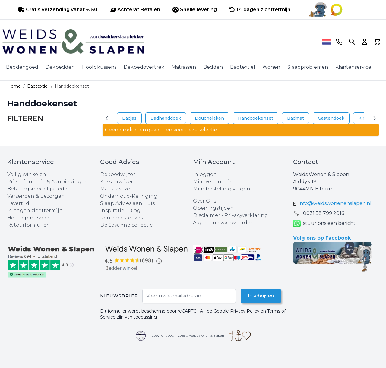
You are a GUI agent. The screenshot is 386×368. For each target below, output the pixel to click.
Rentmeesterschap (124, 218)
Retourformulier (28, 225)
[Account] (364, 41)
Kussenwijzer (116, 181)
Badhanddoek (165, 118)
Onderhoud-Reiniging (128, 196)
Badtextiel (242, 67)
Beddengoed (22, 67)
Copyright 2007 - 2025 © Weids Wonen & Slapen (188, 336)
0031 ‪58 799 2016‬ (323, 213)
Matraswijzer (116, 189)
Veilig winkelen (26, 174)
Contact (305, 161)
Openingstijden (213, 208)
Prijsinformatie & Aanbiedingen (47, 181)
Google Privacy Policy (236, 311)
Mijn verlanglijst (213, 181)
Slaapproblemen (307, 67)
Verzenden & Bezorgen (36, 196)
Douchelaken (209, 118)
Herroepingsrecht (30, 218)
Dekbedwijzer (117, 174)
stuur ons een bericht (324, 223)
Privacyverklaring (246, 215)
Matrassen (184, 67)
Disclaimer (207, 215)
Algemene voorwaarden (223, 222)
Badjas (129, 118)
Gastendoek (331, 118)
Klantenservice (353, 67)
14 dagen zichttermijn (35, 210)
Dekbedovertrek (144, 67)
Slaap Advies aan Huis (127, 203)
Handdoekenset (255, 118)
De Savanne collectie (126, 225)
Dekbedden (60, 67)
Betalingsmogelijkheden (39, 189)
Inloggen (205, 174)
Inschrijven (261, 296)
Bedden (213, 67)
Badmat (295, 118)
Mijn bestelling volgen (221, 189)
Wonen (271, 67)
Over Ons (204, 201)
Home (14, 86)
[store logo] (160, 41)
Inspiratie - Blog (120, 210)
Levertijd (18, 203)
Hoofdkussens (99, 67)
